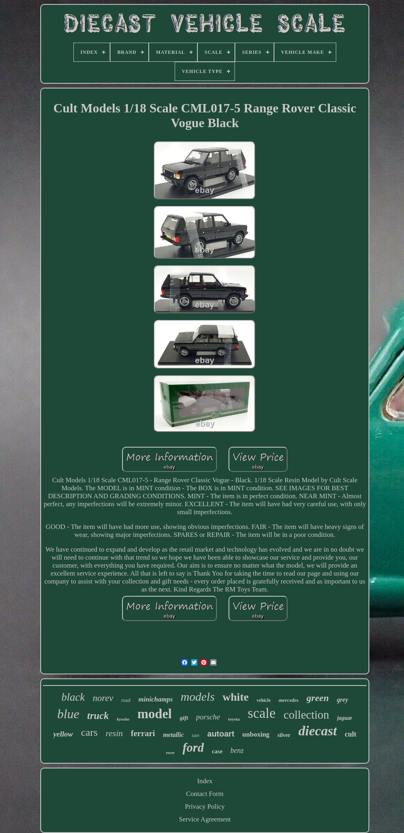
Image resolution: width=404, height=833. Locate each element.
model (155, 714)
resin (114, 733)
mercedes (289, 700)
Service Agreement (205, 819)
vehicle (263, 700)
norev (103, 698)
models (198, 696)
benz (237, 750)
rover (170, 752)
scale (262, 713)
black (73, 697)
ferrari (143, 733)
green (318, 698)
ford (193, 747)
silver (284, 735)
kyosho (123, 719)
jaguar (344, 718)
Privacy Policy (205, 806)
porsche (208, 717)
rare (195, 735)
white (235, 697)
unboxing (256, 734)
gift (184, 718)
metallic (173, 734)
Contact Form (205, 794)
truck (98, 715)
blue (68, 714)
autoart (221, 733)
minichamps (155, 699)
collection (306, 714)
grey (342, 699)
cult (351, 734)
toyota (234, 719)
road (125, 700)
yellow (63, 734)
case (217, 751)
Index (205, 781)
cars (89, 732)
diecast (317, 730)
